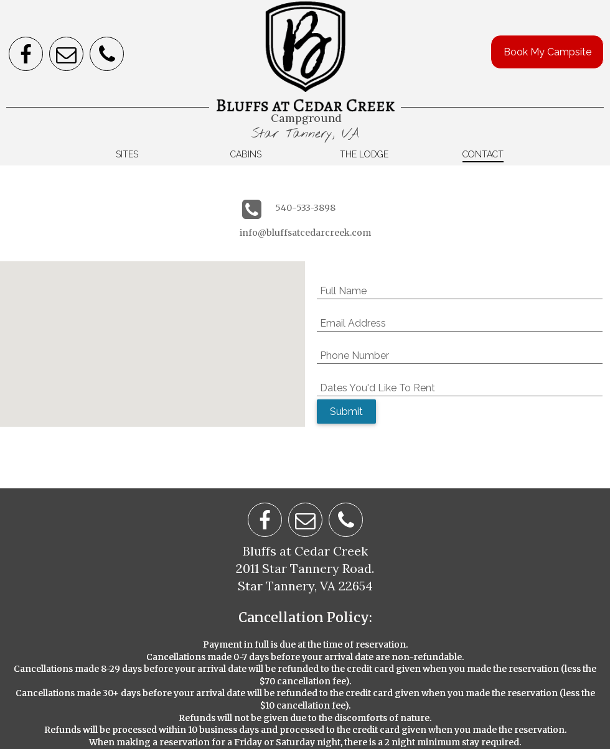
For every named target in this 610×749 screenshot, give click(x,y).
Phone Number (354, 355)
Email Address (353, 323)
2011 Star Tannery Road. (305, 568)
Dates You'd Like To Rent (377, 388)
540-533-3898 (305, 207)
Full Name (343, 291)
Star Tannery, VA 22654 (305, 585)
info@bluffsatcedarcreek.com (305, 232)
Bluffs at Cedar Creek (305, 551)
